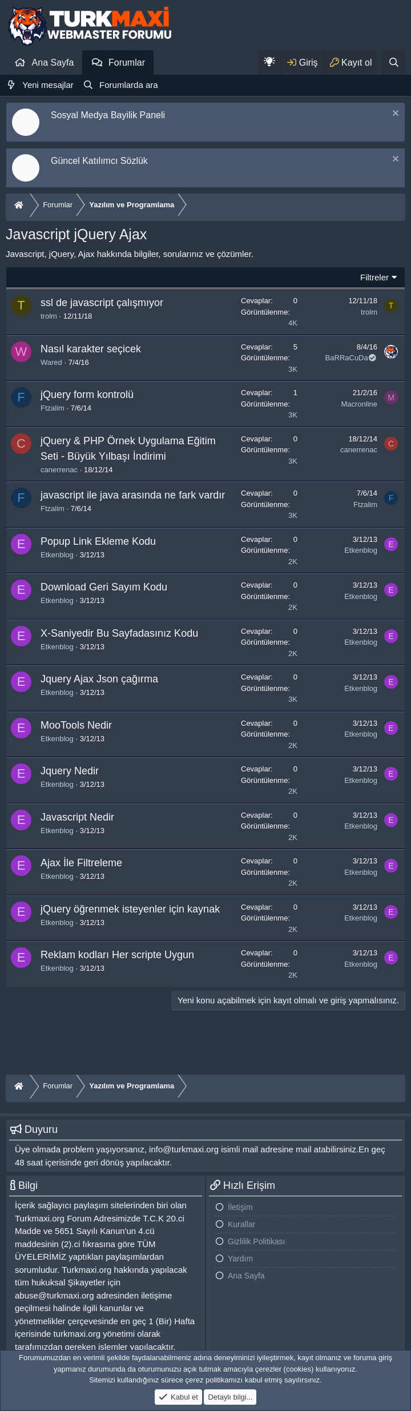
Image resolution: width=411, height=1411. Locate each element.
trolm (49, 316)
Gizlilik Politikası (256, 1241)
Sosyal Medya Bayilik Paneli (108, 115)
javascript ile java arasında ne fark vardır (133, 495)
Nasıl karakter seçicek (91, 349)
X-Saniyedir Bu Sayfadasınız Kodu (119, 633)
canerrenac (59, 469)
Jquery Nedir (70, 771)
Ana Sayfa (53, 62)
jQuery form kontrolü (87, 394)
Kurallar (241, 1224)
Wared (51, 362)
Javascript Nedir (77, 817)
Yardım (240, 1258)
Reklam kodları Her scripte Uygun (117, 954)
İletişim (240, 1207)
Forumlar (126, 62)
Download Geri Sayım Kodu (104, 587)
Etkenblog (57, 554)
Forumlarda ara (128, 85)
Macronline (359, 404)
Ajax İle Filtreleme (81, 863)
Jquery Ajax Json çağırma (99, 679)
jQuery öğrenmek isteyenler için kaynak (130, 909)
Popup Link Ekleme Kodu (98, 541)
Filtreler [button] (374, 277)
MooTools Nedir (76, 725)
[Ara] (393, 62)
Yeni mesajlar (48, 85)
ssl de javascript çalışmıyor (102, 302)
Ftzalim (53, 408)
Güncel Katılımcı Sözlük (99, 161)
